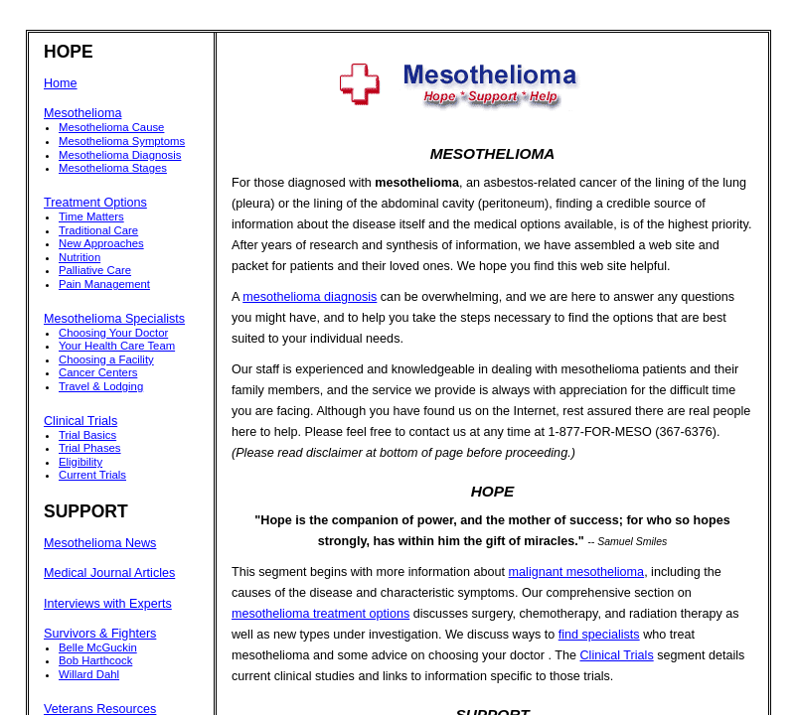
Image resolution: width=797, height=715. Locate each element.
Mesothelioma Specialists (114, 319)
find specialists (599, 635)
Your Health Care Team (117, 346)
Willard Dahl (89, 674)
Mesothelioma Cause (111, 127)
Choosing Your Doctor (113, 333)
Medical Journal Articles (109, 573)
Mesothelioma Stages (113, 168)
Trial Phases (90, 448)
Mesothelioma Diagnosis (120, 155)
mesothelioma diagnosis (309, 297)
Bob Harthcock (95, 660)
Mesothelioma (82, 113)
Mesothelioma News (100, 543)
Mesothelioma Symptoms (122, 141)
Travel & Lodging (101, 386)
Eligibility (80, 462)
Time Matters (91, 216)
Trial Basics (87, 435)
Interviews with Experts (108, 604)
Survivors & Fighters (100, 634)
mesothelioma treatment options (320, 614)
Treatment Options (95, 203)
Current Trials (92, 475)
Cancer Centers (98, 372)
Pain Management (104, 284)
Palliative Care (95, 270)
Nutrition (79, 257)
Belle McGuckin (98, 647)
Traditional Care (98, 230)
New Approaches (101, 243)
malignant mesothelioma (577, 572)
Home (61, 83)
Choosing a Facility (106, 359)
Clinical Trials (80, 421)
